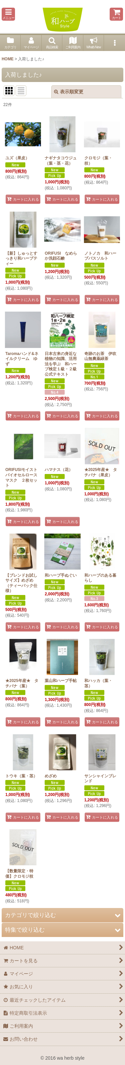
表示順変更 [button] (68, 91)
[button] (8, 14)
